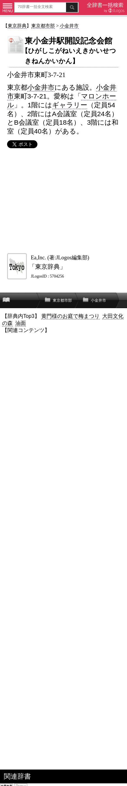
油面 (20, 323)
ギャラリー (69, 105)
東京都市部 (43, 25)
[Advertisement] (63, 200)
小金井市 (69, 25)
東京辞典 (17, 25)
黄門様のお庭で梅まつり (70, 316)
